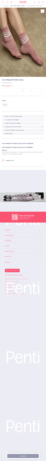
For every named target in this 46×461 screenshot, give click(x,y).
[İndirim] (11, 2)
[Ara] (7, 2)
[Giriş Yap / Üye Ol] (39, 2)
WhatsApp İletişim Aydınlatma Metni (15, 293)
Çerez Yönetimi (9, 290)
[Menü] (3, 2)
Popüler (7, 230)
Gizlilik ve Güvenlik (10, 284)
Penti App (8, 256)
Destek (7, 246)
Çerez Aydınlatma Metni (11, 281)
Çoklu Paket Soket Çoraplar (17, 5)
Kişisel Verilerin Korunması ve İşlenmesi (16, 279)
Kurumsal (8, 240)
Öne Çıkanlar (9, 235)
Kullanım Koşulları (10, 287)
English (7, 262)
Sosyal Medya (9, 251)
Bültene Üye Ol (13, 270)
